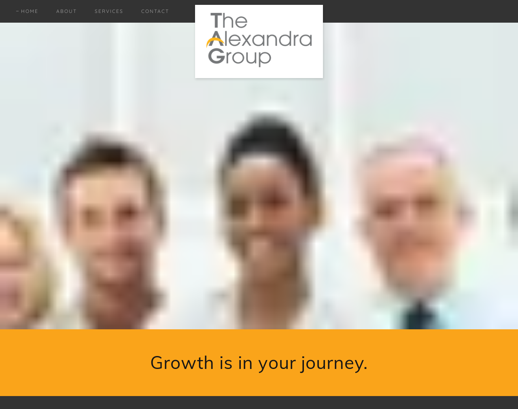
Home (29, 11)
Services (109, 11)
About (66, 11)
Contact (155, 11)
